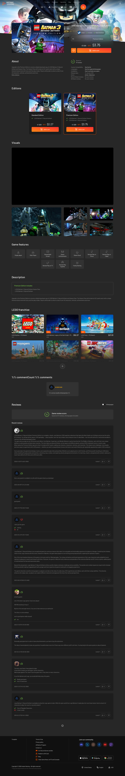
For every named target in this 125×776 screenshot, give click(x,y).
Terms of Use (39, 739)
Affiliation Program (41, 745)
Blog (69, 2)
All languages (107, 404)
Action (86, 75)
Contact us (39, 748)
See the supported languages (93, 69)
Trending (47, 2)
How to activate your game (92, 71)
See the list (88, 67)
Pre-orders (55, 2)
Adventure (92, 75)
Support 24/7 (76, 2)
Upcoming (63, 2)
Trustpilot (14, 739)
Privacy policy (39, 742)
